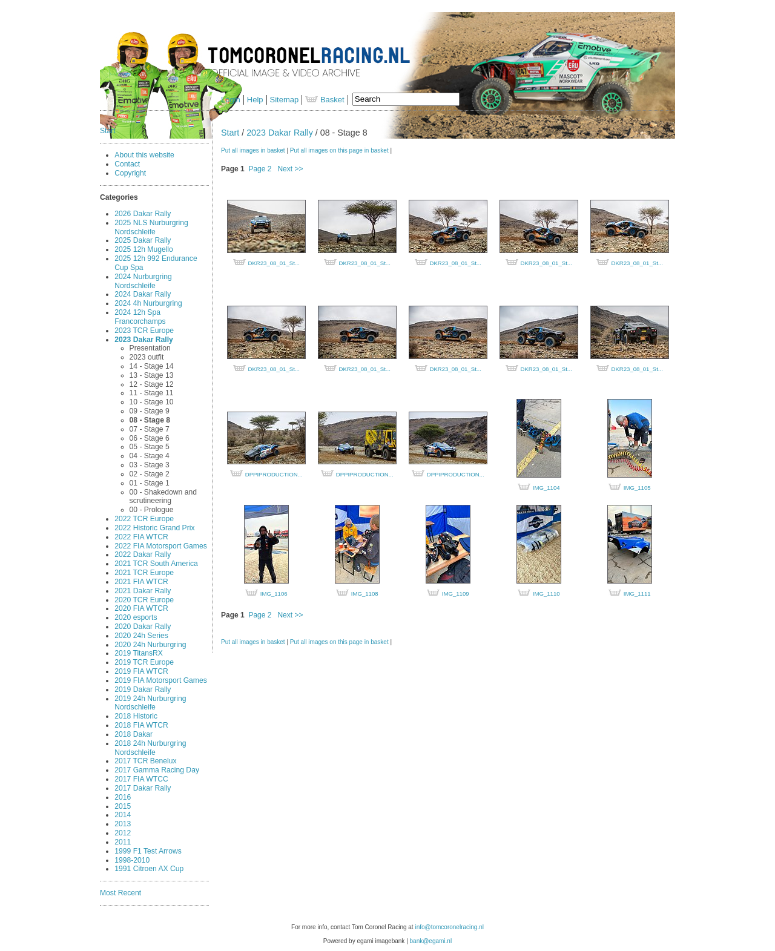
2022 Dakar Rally (142, 554)
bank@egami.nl (431, 941)
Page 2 (259, 169)
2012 (122, 833)
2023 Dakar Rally (143, 339)
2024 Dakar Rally (142, 294)
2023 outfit (147, 357)
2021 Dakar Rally (142, 591)
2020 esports (135, 617)
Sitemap (284, 99)
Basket (324, 99)
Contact (127, 164)
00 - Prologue (152, 509)
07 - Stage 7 (150, 429)
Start (108, 131)
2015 (122, 806)
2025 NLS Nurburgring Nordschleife (151, 227)
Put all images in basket (253, 150)
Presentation (150, 348)
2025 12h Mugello (143, 249)
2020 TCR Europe (144, 600)
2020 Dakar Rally (142, 626)
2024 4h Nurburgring (148, 303)
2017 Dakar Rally (142, 788)
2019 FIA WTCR (141, 671)
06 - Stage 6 (150, 438)
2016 (122, 797)
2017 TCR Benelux (145, 761)
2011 (122, 842)
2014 (122, 815)
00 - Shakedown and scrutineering (163, 496)
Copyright (130, 173)
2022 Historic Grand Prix (154, 528)
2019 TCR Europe (144, 662)
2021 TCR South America (155, 563)
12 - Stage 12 (152, 384)
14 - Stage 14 (152, 366)
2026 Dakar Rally (142, 213)
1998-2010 (132, 860)
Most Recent (120, 893)
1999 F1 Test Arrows (147, 851)
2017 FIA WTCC (141, 779)
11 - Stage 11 (152, 393)
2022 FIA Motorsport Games (160, 546)
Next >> (290, 169)
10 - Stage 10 (152, 402)
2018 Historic (135, 716)
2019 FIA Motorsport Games (160, 680)
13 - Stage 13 (152, 375)
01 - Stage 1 (150, 483)
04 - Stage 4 (150, 456)
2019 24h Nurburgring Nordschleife (150, 703)
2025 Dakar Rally (142, 240)
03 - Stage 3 (150, 465)
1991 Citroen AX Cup (148, 868)
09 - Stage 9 (150, 411)
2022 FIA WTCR (141, 537)
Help (255, 99)
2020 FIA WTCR (141, 608)
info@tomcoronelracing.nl (449, 927)
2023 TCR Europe (144, 330)
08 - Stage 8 (150, 420)
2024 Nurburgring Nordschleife (143, 281)
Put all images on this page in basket (339, 150)
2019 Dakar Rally (142, 689)
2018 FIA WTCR (141, 725)
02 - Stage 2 (150, 474)
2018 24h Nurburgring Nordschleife (150, 748)
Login (230, 99)
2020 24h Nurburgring (150, 644)
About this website (144, 155)
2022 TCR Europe (144, 519)
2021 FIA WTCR (141, 582)
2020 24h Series (141, 635)
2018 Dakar (133, 734)
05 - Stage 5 (150, 447)
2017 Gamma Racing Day (156, 770)
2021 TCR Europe (144, 572)
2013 (122, 824)
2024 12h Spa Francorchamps (139, 317)
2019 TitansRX (138, 653)
